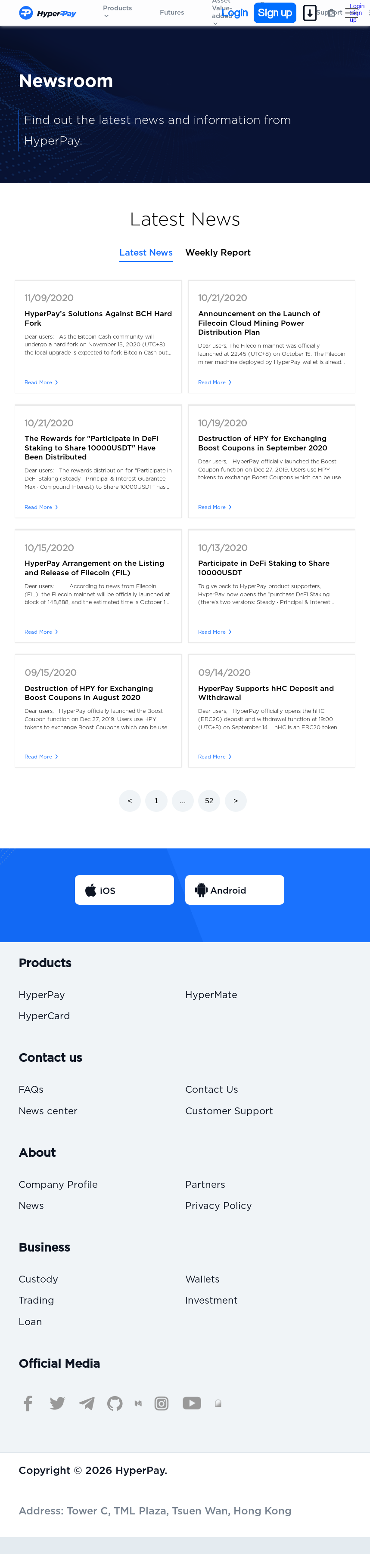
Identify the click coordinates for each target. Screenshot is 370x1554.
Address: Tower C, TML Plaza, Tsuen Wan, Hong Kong (155, 1528)
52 (209, 801)
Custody (40, 1291)
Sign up (275, 13)
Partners (207, 1193)
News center (51, 1117)
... (183, 801)
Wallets (203, 1291)
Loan (31, 1338)
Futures (172, 12)
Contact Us (214, 1094)
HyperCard (46, 1019)
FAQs (32, 1094)
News (33, 1216)
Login (234, 13)
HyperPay (43, 996)
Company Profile (61, 1193)
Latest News (146, 253)
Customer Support (232, 1117)
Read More (42, 382)
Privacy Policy (220, 1216)
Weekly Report (218, 253)
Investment (214, 1315)
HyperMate (213, 996)
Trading (38, 1315)
